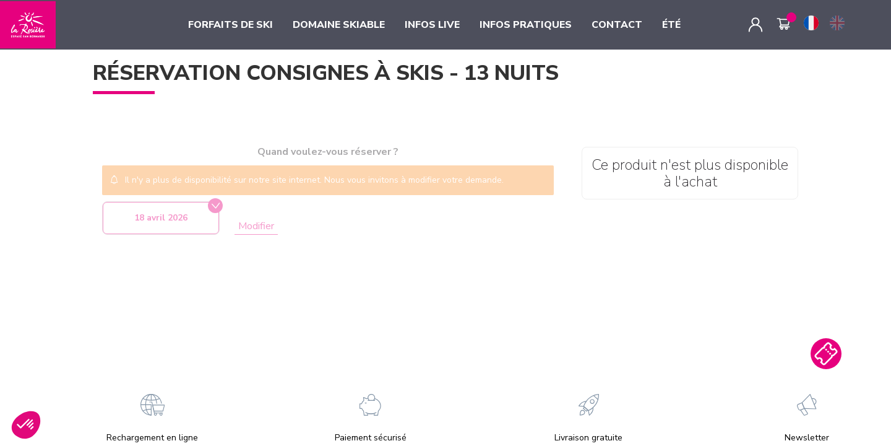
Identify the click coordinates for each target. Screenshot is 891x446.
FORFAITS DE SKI (230, 25)
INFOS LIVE (432, 25)
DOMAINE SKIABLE (339, 25)
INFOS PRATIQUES (526, 25)
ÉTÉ (671, 25)
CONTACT (617, 25)
